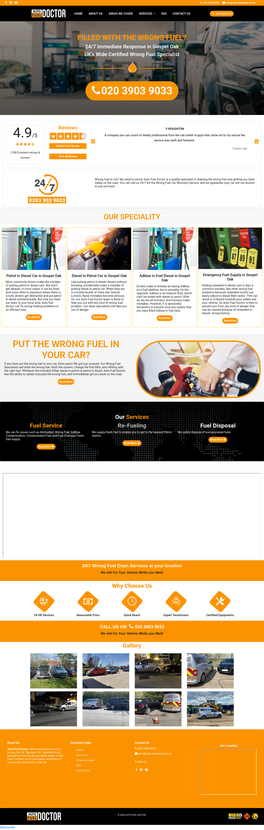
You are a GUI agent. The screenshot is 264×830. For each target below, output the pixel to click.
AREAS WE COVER (121, 13)
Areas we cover (85, 760)
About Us (81, 755)
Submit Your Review (67, 145)
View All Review (68, 156)
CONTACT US (181, 13)
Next (256, 141)
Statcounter (7, 827)
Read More (33, 317)
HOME (78, 13)
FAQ (164, 13)
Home (79, 750)
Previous (93, 141)
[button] (132, 90)
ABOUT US (95, 13)
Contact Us (83, 770)
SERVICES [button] (146, 13)
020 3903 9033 (146, 626)
